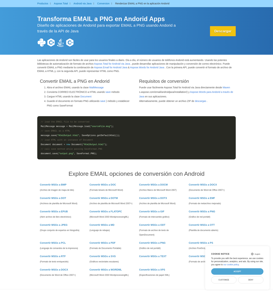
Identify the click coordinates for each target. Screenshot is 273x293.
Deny (250, 280)
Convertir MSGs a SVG (102, 256)
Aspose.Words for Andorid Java (147, 67)
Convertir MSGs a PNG (202, 211)
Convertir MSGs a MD (101, 224)
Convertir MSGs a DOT (53, 198)
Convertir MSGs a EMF (202, 198)
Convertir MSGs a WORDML (105, 269)
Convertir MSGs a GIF (151, 211)
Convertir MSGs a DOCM (153, 184)
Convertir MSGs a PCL (53, 242)
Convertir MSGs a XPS (152, 269)
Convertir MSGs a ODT (152, 224)
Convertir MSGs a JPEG (54, 224)
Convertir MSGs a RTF (53, 256)
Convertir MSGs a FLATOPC (105, 211)
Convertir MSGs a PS (201, 242)
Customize (224, 280)
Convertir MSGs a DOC (102, 184)
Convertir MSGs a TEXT (152, 256)
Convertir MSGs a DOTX (153, 198)
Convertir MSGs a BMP (53, 184)
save (108, 92)
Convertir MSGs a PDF (102, 242)
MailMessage (96, 87)
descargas (200, 101)
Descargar (222, 31)
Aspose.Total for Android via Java (112, 63)
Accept (237, 271)
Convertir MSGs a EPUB (54, 211)
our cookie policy (231, 264)
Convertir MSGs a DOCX (203, 184)
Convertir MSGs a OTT (202, 224)
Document (85, 96)
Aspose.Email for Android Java (110, 67)
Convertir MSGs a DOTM (103, 198)
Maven (226, 87)
